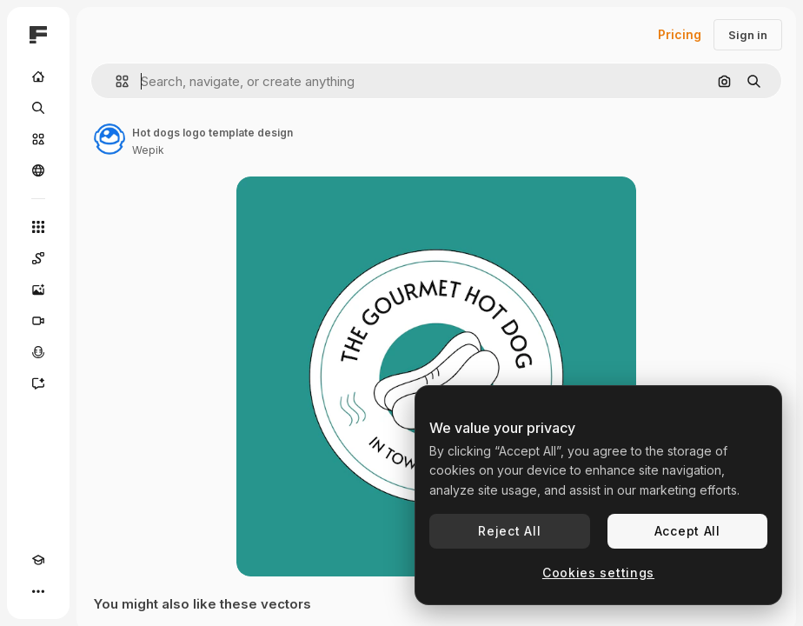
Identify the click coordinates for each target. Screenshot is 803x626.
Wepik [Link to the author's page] (148, 149)
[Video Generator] (38, 321)
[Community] (38, 170)
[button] (115, 81)
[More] (38, 591)
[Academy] (38, 560)
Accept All (687, 530)
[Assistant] (38, 383)
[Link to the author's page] (109, 139)
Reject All (509, 530)
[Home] (38, 76)
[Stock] (38, 139)
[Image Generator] (38, 289)
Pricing (679, 34)
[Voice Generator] (38, 352)
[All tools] (38, 227)
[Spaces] (38, 258)
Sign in (747, 35)
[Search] (38, 108)
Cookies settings (598, 572)
